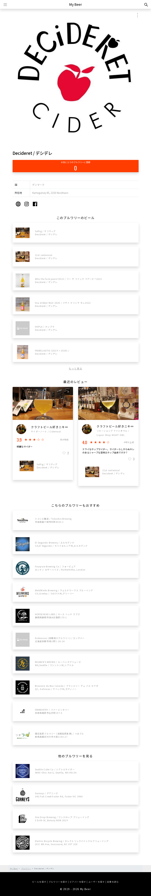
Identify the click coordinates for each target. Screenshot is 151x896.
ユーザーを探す (96, 881)
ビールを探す (39, 881)
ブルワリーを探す (58, 881)
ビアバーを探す (78, 881)
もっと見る (75, 368)
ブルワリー (26, 868)
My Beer (75, 4)
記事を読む (113, 881)
